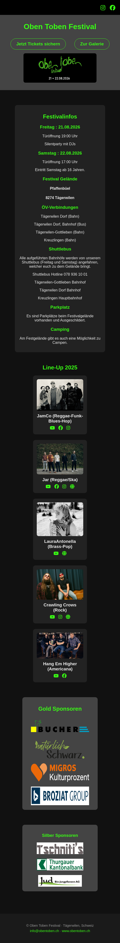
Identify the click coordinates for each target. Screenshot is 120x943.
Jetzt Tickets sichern (38, 43)
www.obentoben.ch (76, 931)
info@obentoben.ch (44, 931)
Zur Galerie (92, 43)
